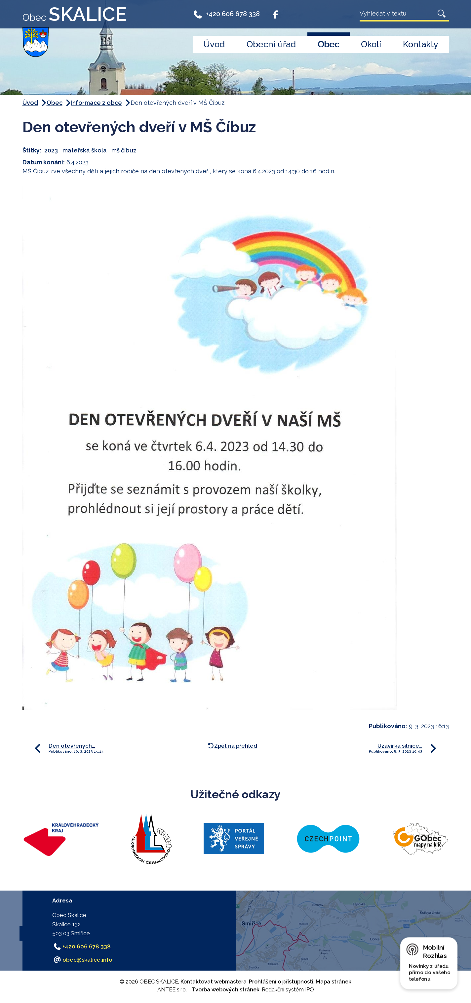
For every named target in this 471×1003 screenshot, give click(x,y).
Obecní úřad (271, 44)
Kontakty (420, 44)
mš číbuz (124, 150)
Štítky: (31, 150)
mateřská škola (84, 150)
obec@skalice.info (87, 959)
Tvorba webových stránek (225, 989)
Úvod (214, 44)
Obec (328, 44)
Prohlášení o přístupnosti (281, 982)
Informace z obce (96, 102)
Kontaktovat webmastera (213, 982)
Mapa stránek (333, 982)
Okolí (371, 44)
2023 (51, 150)
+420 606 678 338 (226, 14)
